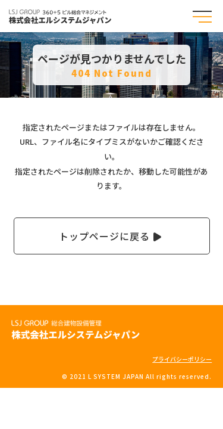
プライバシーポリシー (182, 359)
